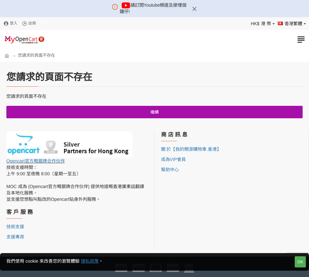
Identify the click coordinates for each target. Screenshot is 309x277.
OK (300, 261)
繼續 (155, 112)
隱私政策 (90, 261)
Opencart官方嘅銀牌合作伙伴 (35, 161)
